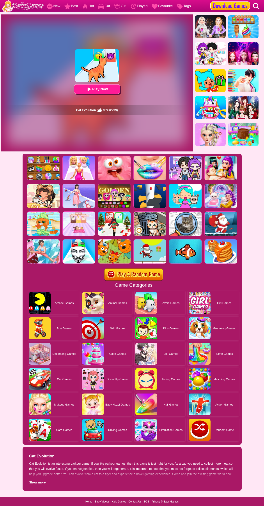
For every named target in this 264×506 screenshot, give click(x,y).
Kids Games (119, 501)
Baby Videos (102, 501)
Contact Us (134, 501)
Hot (88, 6)
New (53, 6)
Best (71, 6)
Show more (37, 482)
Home (88, 501)
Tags (184, 6)
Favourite (162, 6)
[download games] (230, 1)
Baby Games (171, 501)
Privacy (155, 501)
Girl (120, 6)
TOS (146, 501)
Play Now (97, 89)
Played (139, 6)
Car (104, 6)
